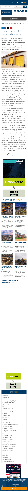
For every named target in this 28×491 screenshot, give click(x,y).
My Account (17, 2)
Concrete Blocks (7, 437)
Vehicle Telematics (8, 448)
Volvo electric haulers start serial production (7, 217)
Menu (2, 2)
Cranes (5, 406)
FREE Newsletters (13, 2)
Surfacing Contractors (8, 410)
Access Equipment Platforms (10, 424)
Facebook (26, 11)
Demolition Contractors (9, 422)
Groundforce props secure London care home (6, 267)
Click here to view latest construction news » (9, 282)
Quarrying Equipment (8, 433)
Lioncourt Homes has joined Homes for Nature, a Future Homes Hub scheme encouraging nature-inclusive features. (20, 249)
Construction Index (6, 12)
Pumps (5, 419)
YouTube (23, 11)
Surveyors (5, 454)
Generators (6, 417)
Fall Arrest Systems (8, 450)
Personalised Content (20, 486)
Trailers (5, 432)
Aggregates (6, 413)
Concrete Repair (7, 457)
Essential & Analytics (7, 486)
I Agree (14, 488)
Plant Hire (5, 395)
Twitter (18, 11)
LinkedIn (20, 11)
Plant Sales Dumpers (8, 439)
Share (2, 28)
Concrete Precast (7, 459)
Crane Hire (6, 404)
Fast (23, 2)
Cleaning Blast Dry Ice (8, 461)
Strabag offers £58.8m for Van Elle (20, 217)
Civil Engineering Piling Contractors (12, 401)
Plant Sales (6, 397)
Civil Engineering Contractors (10, 412)
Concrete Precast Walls (9, 446)
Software (5, 421)
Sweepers (5, 455)
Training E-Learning (8, 443)
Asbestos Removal (7, 435)
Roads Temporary (7, 441)
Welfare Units (6, 415)
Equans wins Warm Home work (6, 243)
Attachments (6, 399)
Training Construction (8, 402)
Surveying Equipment (8, 428)
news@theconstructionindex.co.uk (11, 156)
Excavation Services (8, 408)
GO (25, 6)
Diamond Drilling (7, 426)
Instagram (15, 11)
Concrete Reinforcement (9, 430)
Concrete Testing (7, 452)
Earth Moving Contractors (9, 444)
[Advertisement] (14, 328)
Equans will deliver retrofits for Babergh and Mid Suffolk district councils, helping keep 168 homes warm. (7, 249)
